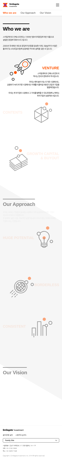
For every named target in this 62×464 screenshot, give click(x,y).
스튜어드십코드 (21, 435)
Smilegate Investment (11, 5)
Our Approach (28, 13)
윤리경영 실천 (8, 435)
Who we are (9, 13)
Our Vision (45, 13)
